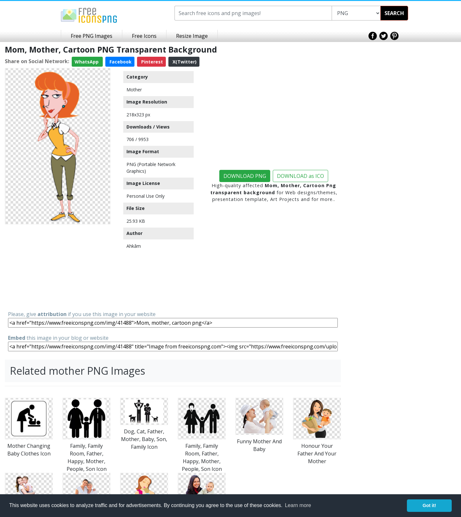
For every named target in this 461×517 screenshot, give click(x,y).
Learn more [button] (298, 505)
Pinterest (151, 62)
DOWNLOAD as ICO (300, 175)
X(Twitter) (184, 62)
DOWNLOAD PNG (244, 175)
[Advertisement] (57, 267)
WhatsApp (87, 62)
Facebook (120, 62)
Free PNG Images (91, 35)
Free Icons (144, 35)
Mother (134, 90)
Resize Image (192, 35)
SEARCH (394, 13)
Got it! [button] (429, 505)
